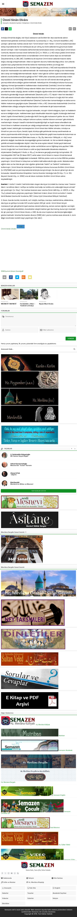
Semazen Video (38, 859)
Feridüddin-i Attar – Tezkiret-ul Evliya (27, 305)
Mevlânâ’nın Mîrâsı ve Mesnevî (21, 484)
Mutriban (33, 735)
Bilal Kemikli (14, 482)
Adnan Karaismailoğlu (18, 464)
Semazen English (33, 795)
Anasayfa (5, 23)
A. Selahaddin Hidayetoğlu (20, 454)
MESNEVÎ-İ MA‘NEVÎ (8, 304)
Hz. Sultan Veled (35, 844)
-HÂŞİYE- (13, 475)
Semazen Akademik (36, 750)
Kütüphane (26, 23)
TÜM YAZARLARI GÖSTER (38, 491)
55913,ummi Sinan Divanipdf (12, 271)
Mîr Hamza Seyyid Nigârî (19, 456)
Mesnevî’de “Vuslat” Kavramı (21, 465)
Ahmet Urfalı (15, 473)
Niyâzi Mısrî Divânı (46, 304)
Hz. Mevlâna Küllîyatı (25, 724)
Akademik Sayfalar (15, 23)
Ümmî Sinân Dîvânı (8, 229)
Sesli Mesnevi (30, 827)
